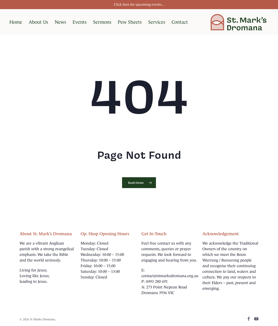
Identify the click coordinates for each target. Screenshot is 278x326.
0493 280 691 (157, 281)
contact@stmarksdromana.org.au (170, 276)
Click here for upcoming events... (139, 4)
